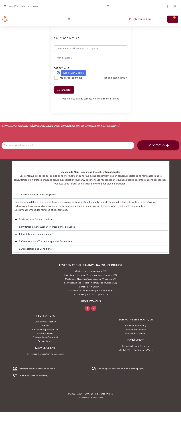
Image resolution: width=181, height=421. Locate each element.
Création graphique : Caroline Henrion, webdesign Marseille (90, 402)
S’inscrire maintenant (107, 98)
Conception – (90, 397)
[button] (108, 6)
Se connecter (64, 90)
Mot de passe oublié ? (115, 77)
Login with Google (70, 72)
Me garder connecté (71, 77)
